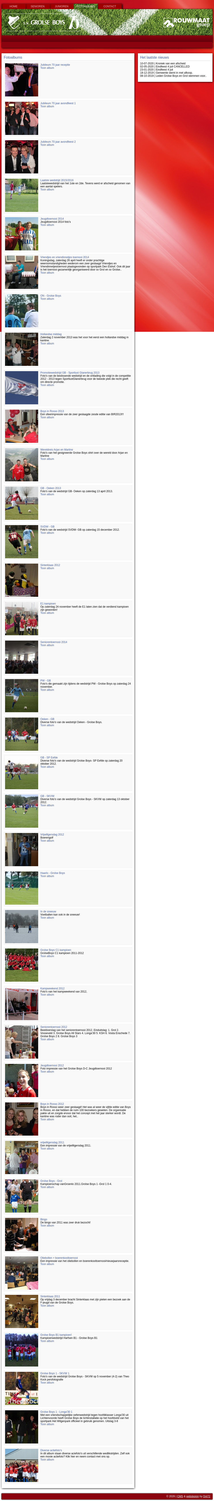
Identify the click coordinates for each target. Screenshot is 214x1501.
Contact (109, 6)
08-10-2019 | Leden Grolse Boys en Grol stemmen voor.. (173, 75)
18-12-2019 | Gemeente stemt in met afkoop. (166, 72)
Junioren (61, 6)
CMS (180, 1496)
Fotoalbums (86, 6)
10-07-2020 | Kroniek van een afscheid (163, 63)
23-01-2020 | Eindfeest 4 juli (156, 69)
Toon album (47, 67)
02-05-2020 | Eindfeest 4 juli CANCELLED (165, 66)
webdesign (192, 1496)
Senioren (38, 6)
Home (14, 6)
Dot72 (206, 1496)
